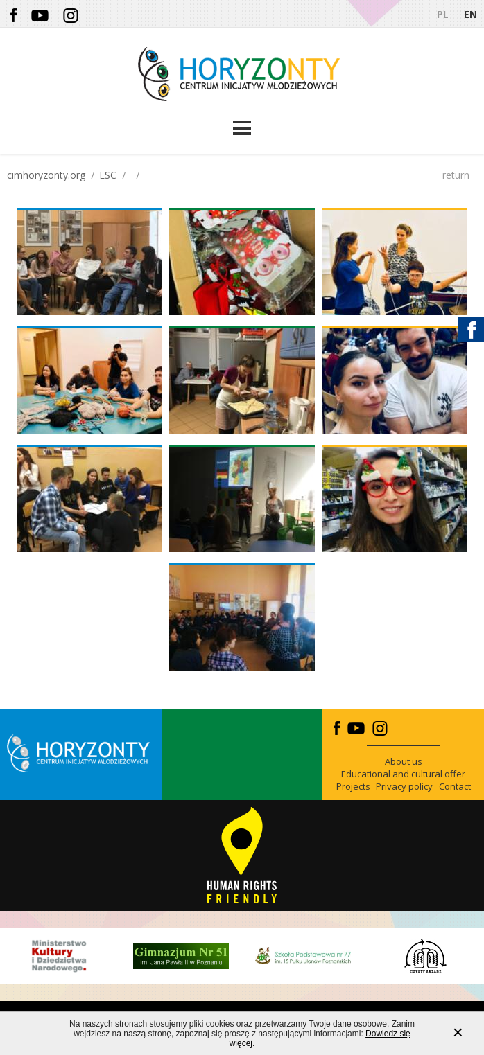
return (455, 174)
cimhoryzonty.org (46, 174)
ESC (107, 174)
